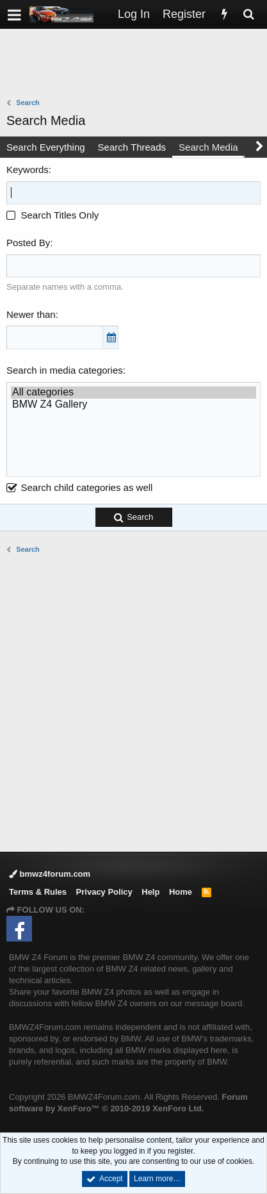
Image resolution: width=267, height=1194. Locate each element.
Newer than (31, 314)
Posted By (28, 242)
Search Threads (132, 147)
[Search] (248, 14)
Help (150, 892)
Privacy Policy (104, 892)
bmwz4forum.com (49, 874)
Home (180, 892)
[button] (14, 14)
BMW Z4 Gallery (133, 405)
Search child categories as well (79, 487)
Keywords (27, 169)
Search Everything (45, 147)
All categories (133, 392)
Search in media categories (64, 370)
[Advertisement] (136, 65)
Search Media (208, 147)
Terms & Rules (38, 892)
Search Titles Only (52, 215)
